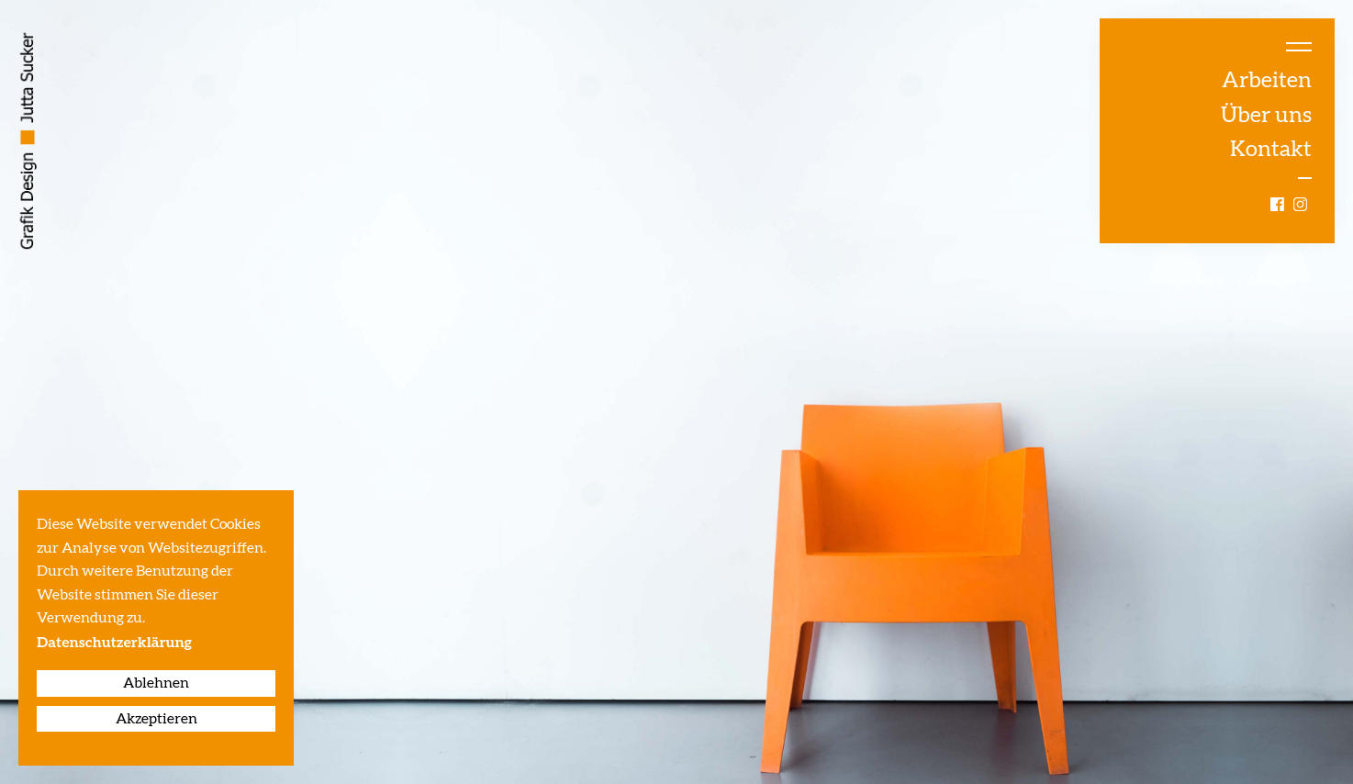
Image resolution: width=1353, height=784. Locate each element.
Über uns (1266, 116)
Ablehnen (156, 683)
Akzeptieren (156, 718)
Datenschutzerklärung (114, 643)
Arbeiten (1267, 81)
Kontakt (1271, 150)
